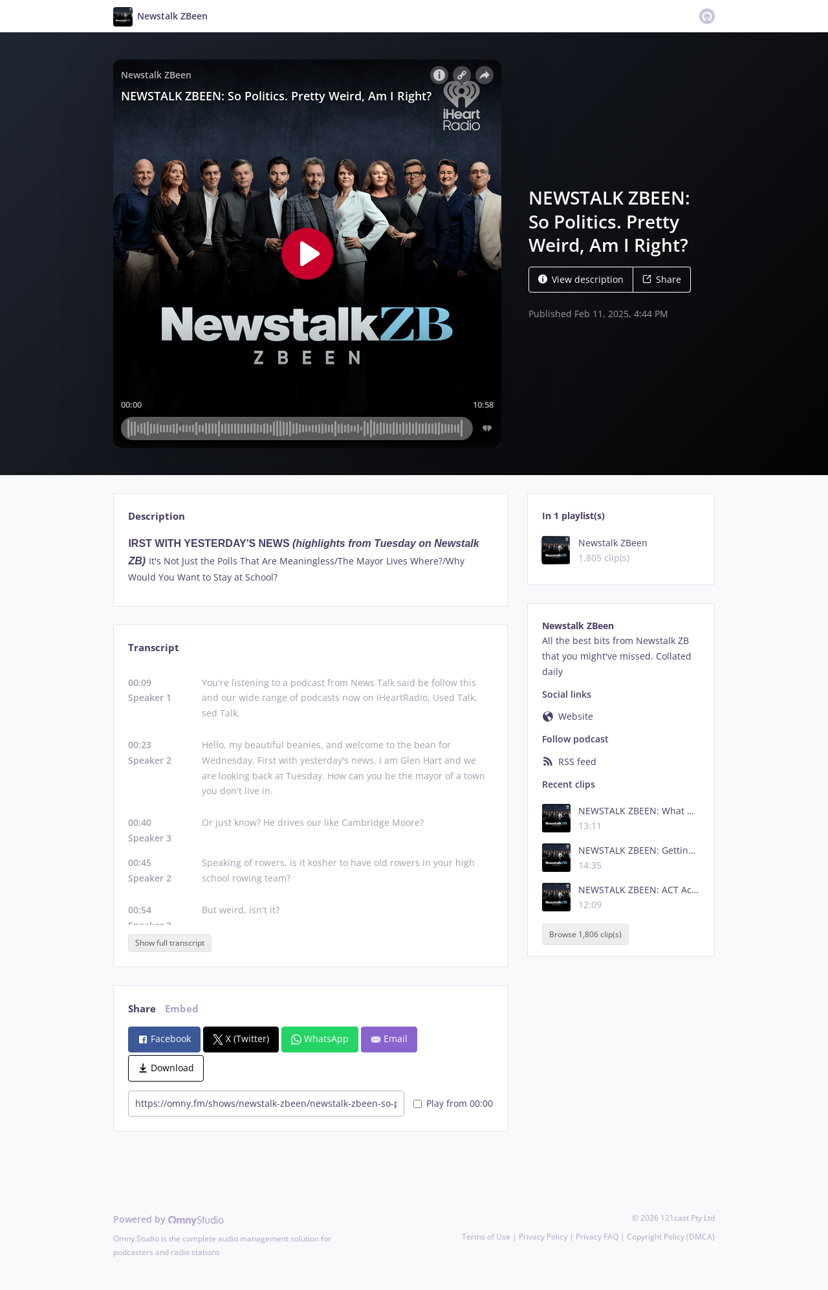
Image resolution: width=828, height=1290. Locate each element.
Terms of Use (486, 1236)
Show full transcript (169, 942)
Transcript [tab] (153, 647)
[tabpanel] (310, 560)
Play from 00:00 (453, 1103)
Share (661, 279)
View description (581, 279)
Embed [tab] (182, 1009)
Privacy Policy (543, 1236)
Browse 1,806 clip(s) (585, 934)
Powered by (168, 1219)
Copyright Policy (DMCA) (671, 1236)
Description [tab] (156, 516)
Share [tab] (142, 1009)
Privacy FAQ (597, 1236)
